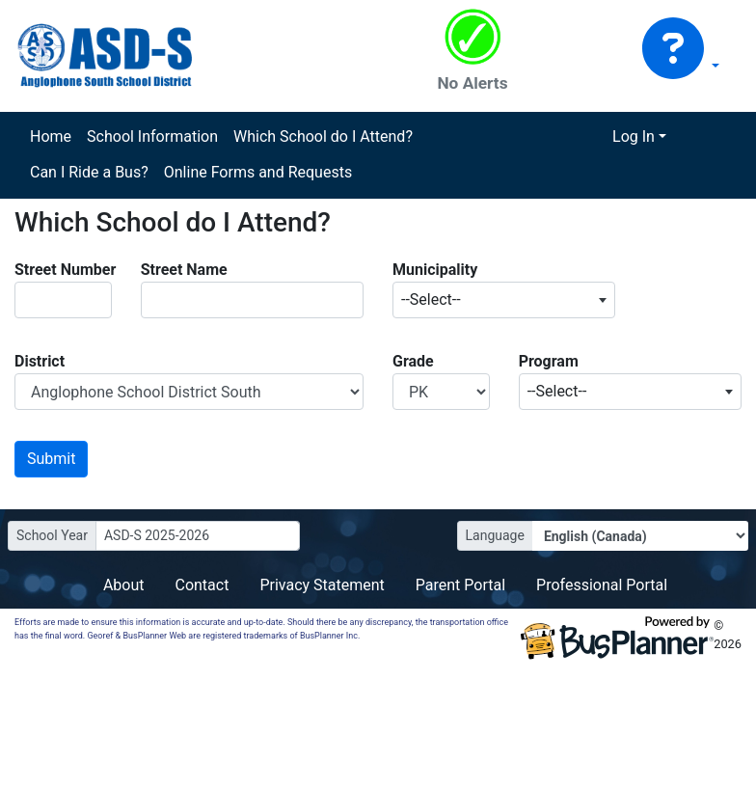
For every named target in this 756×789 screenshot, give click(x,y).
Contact (202, 585)
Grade (413, 361)
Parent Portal (460, 585)
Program (549, 361)
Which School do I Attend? (323, 136)
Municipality (434, 269)
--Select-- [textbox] (431, 299)
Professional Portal (601, 585)
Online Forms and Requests (258, 172)
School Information (152, 136)
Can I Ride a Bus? (89, 172)
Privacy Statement (321, 585)
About (124, 585)
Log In (633, 136)
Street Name (184, 269)
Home (50, 136)
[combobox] (503, 300)
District (39, 361)
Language (495, 535)
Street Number (65, 269)
